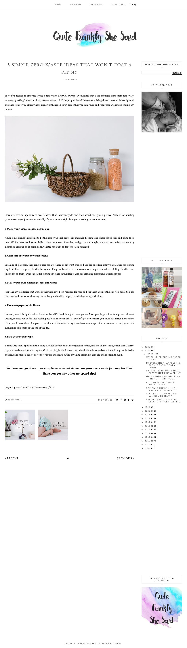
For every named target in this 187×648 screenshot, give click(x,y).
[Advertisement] (164, 194)
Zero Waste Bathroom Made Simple (160, 383)
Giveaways (96, 4)
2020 (148, 411)
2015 (148, 429)
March (151, 354)
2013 (148, 437)
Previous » (125, 458)
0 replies (106, 400)
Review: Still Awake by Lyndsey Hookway (161, 395)
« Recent (11, 458)
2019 (148, 414)
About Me (76, 4)
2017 (148, 422)
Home (58, 4)
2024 (148, 350)
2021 (148, 407)
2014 (148, 433)
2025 (148, 347)
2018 (148, 418)
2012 (148, 441)
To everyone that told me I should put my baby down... (164, 365)
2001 (148, 448)
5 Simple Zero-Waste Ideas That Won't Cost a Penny (163, 372)
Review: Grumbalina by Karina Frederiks (161, 389)
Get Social (116, 4)
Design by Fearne (112, 643)
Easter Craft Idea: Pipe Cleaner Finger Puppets (163, 400)
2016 (148, 426)
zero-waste (15, 400)
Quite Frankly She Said (86, 643)
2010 (148, 444)
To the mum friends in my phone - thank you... (163, 377)
